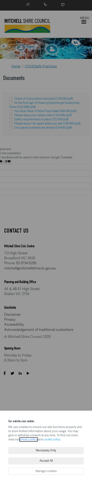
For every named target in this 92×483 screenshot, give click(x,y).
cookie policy (51, 439)
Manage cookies (46, 471)
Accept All (46, 461)
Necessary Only (46, 450)
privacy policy (28, 439)
